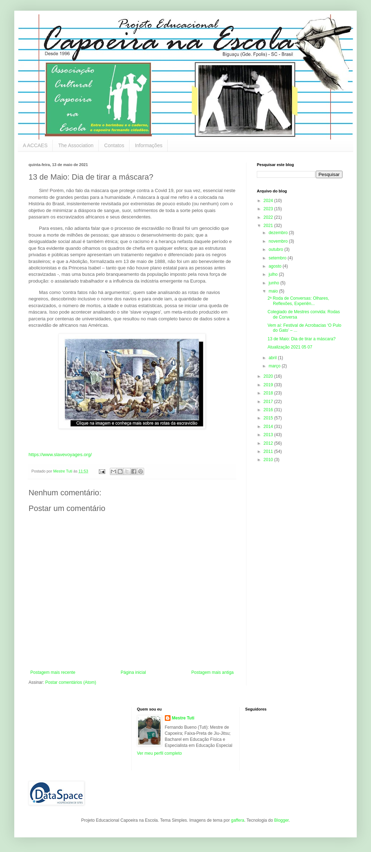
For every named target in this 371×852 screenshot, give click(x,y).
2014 (269, 426)
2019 (269, 384)
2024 (269, 200)
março (275, 365)
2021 (269, 225)
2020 (269, 376)
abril (273, 357)
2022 (269, 217)
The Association (75, 145)
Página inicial (133, 672)
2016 (269, 409)
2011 (269, 451)
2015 (269, 417)
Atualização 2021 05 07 (290, 347)
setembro (278, 257)
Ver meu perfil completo (159, 753)
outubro (276, 249)
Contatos (114, 145)
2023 (269, 208)
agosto (276, 266)
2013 (269, 434)
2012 (269, 443)
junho (274, 282)
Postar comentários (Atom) (70, 682)
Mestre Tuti (183, 718)
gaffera (237, 820)
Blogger (281, 820)
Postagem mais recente (52, 672)
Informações (148, 145)
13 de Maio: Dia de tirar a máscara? (302, 338)
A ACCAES (35, 145)
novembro (279, 241)
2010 (269, 459)
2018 (269, 393)
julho (274, 274)
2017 (269, 401)
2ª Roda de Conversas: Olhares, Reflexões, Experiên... (298, 301)
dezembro (279, 232)
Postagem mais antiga (212, 672)
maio (274, 291)
